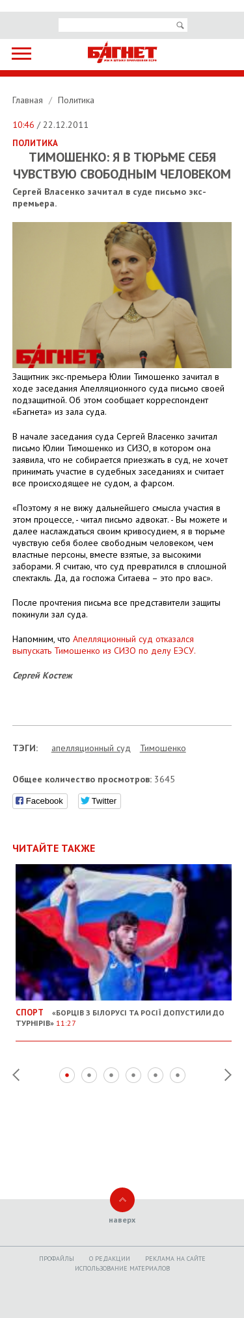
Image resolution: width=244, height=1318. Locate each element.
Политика (76, 100)
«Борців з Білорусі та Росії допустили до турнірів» (124, 1012)
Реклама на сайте (175, 1258)
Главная (29, 100)
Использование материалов (122, 1268)
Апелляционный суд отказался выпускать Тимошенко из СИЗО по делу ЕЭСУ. (104, 644)
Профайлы (56, 1258)
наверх (122, 1220)
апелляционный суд (91, 748)
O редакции (109, 1258)
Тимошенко (163, 748)
